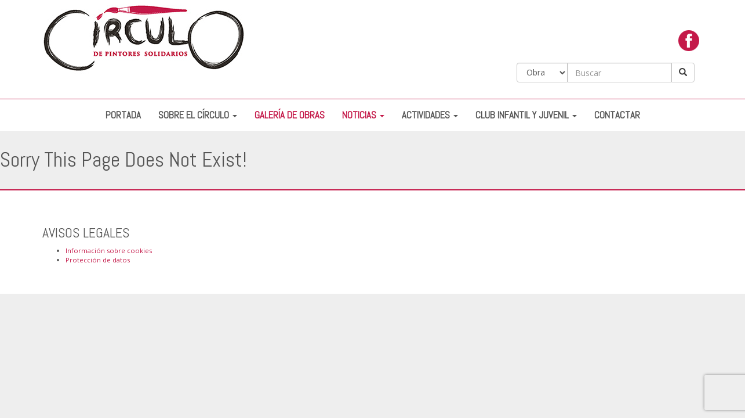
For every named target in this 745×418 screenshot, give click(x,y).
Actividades (430, 115)
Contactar (617, 115)
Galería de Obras (290, 115)
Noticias (363, 115)
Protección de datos (98, 259)
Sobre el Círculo (197, 115)
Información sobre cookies (109, 250)
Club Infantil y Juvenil (526, 115)
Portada (123, 115)
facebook (688, 43)
